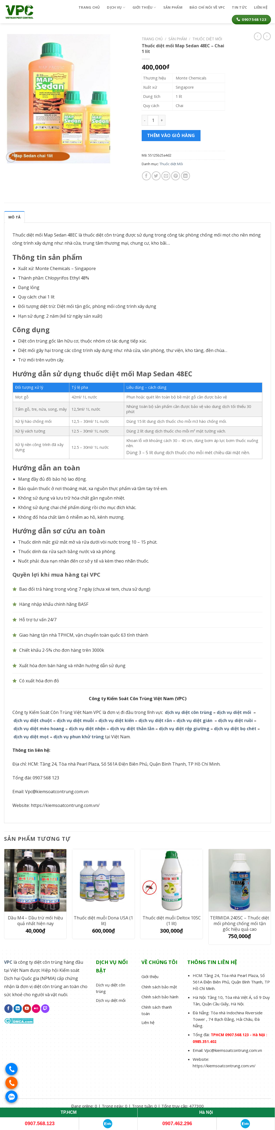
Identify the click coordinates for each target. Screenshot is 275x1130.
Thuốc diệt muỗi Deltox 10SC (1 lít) (171, 920)
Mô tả (14, 217)
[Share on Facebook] (146, 175)
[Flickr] (36, 1008)
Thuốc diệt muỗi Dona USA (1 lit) (103, 920)
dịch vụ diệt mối (234, 712)
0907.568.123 (40, 1123)
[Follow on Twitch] (45, 1008)
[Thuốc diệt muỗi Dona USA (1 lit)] (103, 880)
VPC (8, 962)
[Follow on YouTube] (27, 1008)
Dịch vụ (116, 7)
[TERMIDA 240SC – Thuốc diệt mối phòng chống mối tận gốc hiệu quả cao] (240, 880)
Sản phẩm (172, 7)
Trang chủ (89, 7)
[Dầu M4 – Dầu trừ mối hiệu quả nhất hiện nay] (35, 880)
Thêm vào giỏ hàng (171, 135)
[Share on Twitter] (156, 175)
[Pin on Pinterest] (175, 175)
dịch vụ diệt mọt (31, 737)
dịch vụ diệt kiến (116, 720)
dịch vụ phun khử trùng (78, 737)
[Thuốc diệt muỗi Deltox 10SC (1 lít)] (171, 880)
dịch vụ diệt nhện (87, 729)
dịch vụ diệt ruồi (235, 720)
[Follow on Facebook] (8, 1008)
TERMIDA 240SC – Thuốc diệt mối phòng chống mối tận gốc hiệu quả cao (239, 923)
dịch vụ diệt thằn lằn (132, 729)
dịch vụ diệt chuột (32, 720)
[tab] (14, 216)
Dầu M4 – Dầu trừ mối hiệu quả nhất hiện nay (35, 920)
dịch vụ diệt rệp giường (184, 729)
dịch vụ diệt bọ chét (235, 729)
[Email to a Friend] (165, 175)
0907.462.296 (177, 1123)
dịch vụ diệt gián (194, 720)
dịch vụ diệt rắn (155, 720)
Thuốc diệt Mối (171, 163)
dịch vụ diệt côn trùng (188, 712)
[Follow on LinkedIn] (17, 1008)
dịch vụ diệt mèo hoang (38, 729)
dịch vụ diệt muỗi (75, 720)
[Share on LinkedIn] (185, 175)
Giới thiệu (144, 7)
